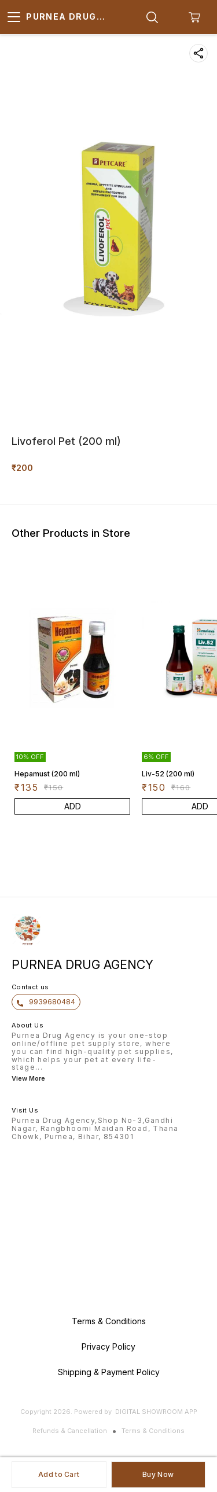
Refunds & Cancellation (69, 1431)
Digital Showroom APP (156, 1412)
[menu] (14, 17)
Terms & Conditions (153, 1431)
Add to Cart (58, 1474)
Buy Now (158, 1474)
